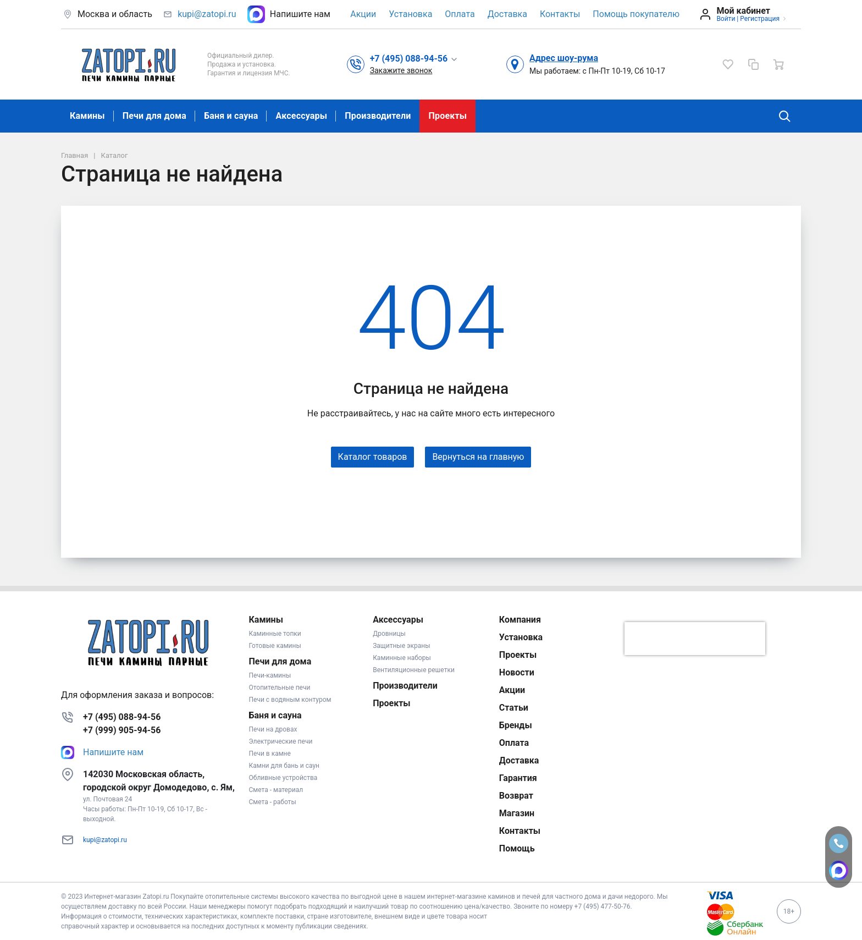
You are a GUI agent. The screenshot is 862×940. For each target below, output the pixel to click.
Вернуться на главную (478, 457)
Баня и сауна (231, 116)
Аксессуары (301, 116)
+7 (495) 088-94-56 (122, 717)
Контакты (560, 14)
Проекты (447, 116)
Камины (87, 116)
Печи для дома (154, 116)
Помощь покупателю (636, 14)
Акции (363, 14)
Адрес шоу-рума (563, 58)
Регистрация (760, 19)
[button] (414, 58)
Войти (725, 19)
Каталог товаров (372, 457)
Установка (410, 14)
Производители (378, 116)
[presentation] (695, 638)
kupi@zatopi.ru (207, 14)
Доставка (507, 14)
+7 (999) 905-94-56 (122, 730)
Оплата (459, 14)
